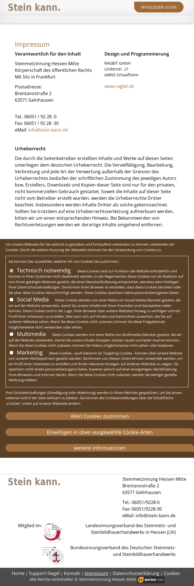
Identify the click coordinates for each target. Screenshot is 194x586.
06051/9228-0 (146, 502)
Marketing (30, 352)
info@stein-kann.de (48, 130)
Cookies (172, 573)
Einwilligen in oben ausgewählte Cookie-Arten (100, 432)
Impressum (96, 573)
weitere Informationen (100, 448)
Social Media (33, 299)
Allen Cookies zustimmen (100, 416)
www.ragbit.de (119, 86)
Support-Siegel (44, 573)
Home (18, 573)
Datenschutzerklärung (136, 573)
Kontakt (72, 573)
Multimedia (31, 334)
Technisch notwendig (44, 270)
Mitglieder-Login (159, 7)
